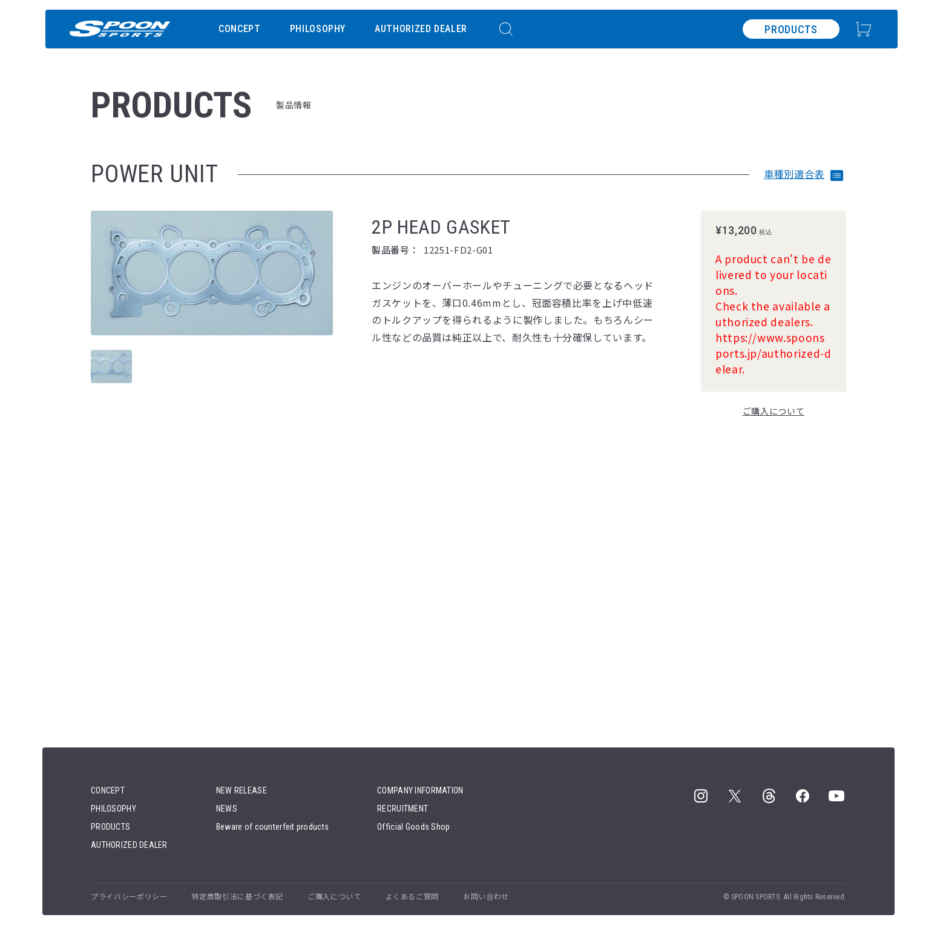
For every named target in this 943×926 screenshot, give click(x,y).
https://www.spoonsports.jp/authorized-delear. (773, 353)
